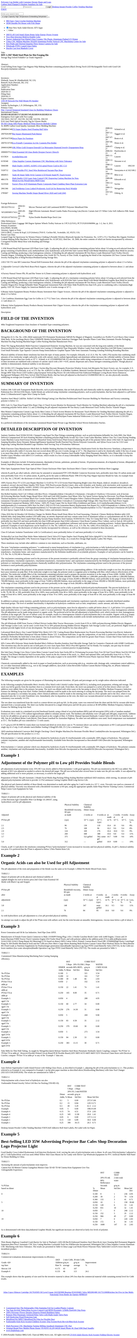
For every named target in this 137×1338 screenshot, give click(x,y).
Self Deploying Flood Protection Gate (21, 1317)
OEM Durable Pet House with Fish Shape (23, 23)
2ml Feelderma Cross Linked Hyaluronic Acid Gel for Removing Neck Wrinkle (44, 188)
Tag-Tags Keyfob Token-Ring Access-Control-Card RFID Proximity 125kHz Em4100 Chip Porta (45, 1310)
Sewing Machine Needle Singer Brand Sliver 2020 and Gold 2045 (39, 193)
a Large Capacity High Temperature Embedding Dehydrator (24, 16)
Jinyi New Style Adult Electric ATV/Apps (25, 28)
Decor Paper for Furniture (22, 138)
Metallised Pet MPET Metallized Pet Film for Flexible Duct (30, 1319)
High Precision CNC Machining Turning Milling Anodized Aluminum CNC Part (39, 1326)
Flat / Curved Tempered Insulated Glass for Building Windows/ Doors (29, 110)
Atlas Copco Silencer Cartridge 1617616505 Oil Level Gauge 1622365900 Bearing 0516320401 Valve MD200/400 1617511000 (55, 1292)
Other (10, 30)
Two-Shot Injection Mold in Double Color (23, 37)
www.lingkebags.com (15, 1330)
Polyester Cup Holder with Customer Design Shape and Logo (26, 2)
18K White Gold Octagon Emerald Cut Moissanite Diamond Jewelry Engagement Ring (47, 147)
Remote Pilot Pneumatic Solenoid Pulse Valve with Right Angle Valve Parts (37, 1315)
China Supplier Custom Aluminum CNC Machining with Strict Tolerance (42, 161)
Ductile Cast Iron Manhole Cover (19, 48)
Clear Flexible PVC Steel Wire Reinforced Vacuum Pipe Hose (37, 170)
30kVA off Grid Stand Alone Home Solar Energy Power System (32, 35)
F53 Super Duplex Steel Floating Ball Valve (30, 129)
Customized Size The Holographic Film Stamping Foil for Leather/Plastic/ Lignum (40, 1308)
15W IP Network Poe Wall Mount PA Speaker (19, 101)
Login (49, 7)
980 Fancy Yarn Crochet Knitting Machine (23, 21)
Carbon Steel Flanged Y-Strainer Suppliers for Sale (21, 4)
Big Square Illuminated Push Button (27, 134)
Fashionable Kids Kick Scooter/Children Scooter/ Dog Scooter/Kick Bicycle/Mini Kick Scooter (45, 1322)
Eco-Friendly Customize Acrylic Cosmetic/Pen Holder (34, 143)
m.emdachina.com (19, 157)
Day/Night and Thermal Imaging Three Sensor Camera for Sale (32, 44)
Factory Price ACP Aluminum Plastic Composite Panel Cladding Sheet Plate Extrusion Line (49, 184)
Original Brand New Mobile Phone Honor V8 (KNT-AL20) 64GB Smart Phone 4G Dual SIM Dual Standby (50, 1328)
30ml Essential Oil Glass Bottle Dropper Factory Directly (35, 152)
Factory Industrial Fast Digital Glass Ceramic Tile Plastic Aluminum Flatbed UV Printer (42, 39)
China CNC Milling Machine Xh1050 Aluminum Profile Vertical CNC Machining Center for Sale (46, 41)
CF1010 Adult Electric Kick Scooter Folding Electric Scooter (95, 1335)
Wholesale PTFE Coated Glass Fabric (21, 46)
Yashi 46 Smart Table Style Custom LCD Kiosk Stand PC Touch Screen (41, 175)
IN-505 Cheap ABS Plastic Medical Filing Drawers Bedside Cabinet (29, 124)
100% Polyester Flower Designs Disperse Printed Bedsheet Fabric (33, 1312)
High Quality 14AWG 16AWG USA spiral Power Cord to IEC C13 (39, 166)
